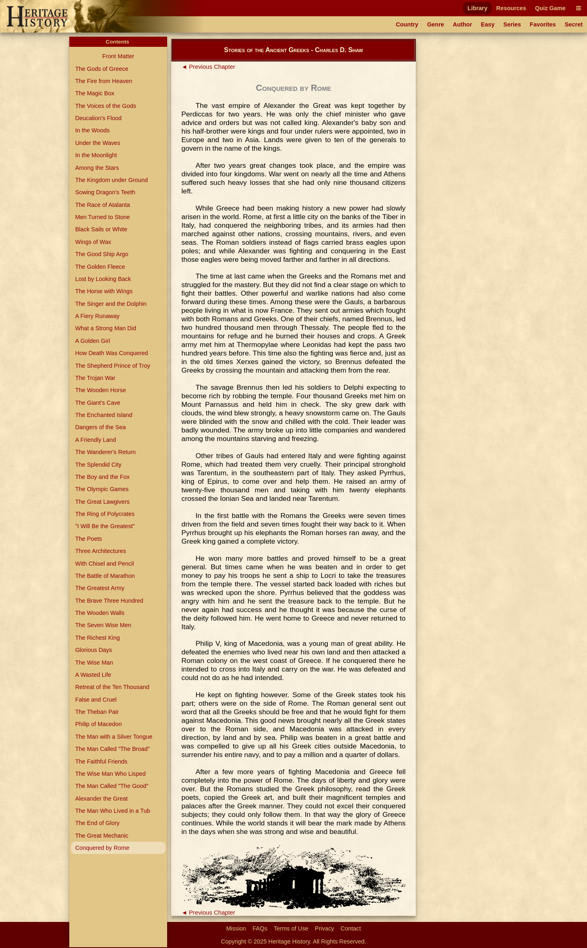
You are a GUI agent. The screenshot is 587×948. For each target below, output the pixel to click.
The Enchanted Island (103, 415)
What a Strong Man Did (105, 328)
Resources (511, 8)
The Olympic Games (101, 489)
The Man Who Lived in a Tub (112, 811)
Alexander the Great (101, 798)
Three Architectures (100, 551)
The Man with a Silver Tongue (113, 736)
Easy (488, 24)
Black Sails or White (101, 229)
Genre (435, 24)
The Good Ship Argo (101, 254)
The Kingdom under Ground (111, 180)
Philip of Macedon (98, 724)
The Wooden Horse (100, 390)
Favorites (543, 24)
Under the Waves (97, 143)
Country (407, 24)
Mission (236, 928)
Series (512, 24)
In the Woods (92, 130)
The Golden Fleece (100, 266)
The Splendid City (98, 464)
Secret (574, 24)
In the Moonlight (96, 155)
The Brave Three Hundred (109, 600)
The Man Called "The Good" (111, 786)
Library (478, 8)
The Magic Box (94, 93)
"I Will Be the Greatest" (105, 526)
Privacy (324, 928)
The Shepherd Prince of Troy (112, 365)
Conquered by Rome (102, 848)
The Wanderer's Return (105, 452)
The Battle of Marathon (105, 576)
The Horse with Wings (103, 291)
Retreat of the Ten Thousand (112, 687)
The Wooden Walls (99, 613)
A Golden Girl (92, 341)
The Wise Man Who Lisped (110, 773)
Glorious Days (93, 650)
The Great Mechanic (101, 835)
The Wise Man (94, 662)
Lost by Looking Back (103, 279)
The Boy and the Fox (102, 477)
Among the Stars (97, 168)
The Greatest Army (99, 588)
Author (462, 24)
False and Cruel (96, 699)
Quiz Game (550, 8)
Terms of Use (291, 928)
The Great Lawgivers (102, 501)
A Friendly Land (95, 440)
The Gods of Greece (101, 69)
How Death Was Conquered (111, 353)
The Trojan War (95, 378)
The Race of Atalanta (102, 205)
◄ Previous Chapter (208, 67)
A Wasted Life (93, 675)
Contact (351, 928)
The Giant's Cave (97, 402)
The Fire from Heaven (103, 81)
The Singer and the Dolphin (110, 304)
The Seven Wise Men (103, 625)
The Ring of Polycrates (105, 514)
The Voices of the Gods (105, 106)
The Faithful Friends (101, 761)
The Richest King (97, 637)
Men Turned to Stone (102, 217)
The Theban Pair (97, 712)
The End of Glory (97, 823)
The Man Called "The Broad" (112, 749)
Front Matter (118, 56)
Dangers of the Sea (100, 427)
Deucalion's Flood (98, 118)
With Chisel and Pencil (104, 563)
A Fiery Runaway (97, 316)
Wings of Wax (93, 242)
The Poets (88, 538)
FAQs (260, 928)
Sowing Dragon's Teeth (105, 192)
